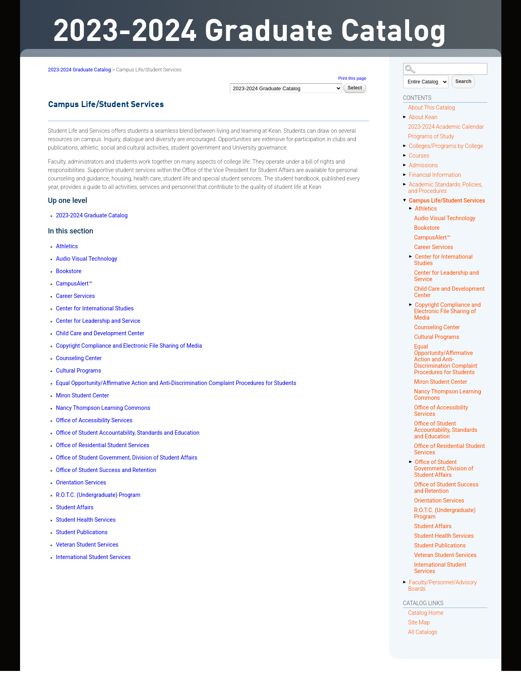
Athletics (426, 208)
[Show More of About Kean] (406, 117)
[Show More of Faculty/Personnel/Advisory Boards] (406, 582)
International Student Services (440, 567)
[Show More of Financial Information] (406, 175)
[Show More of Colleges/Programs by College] (406, 146)
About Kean (423, 117)
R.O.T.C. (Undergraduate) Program (445, 513)
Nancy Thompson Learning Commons (447, 394)
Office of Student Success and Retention (446, 487)
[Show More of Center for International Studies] (412, 256)
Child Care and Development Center (449, 292)
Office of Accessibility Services (441, 410)
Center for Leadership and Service (446, 275)
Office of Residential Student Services (449, 449)
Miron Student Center (440, 382)
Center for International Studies (443, 259)
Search (463, 81)
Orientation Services (439, 500)
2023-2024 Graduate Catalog (79, 70)
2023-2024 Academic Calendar (446, 127)
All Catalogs (423, 632)
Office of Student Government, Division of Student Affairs (444, 468)
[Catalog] (286, 88)
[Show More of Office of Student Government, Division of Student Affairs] (412, 462)
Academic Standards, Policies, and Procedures (445, 187)
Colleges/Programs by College (446, 146)
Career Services (433, 247)
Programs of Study (431, 136)
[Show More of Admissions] (406, 165)
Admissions (423, 165)
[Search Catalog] (445, 69)
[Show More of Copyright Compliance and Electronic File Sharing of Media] (412, 305)
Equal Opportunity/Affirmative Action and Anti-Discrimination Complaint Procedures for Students (445, 359)
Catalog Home (426, 613)
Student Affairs (433, 526)
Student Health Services (444, 536)
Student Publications (440, 545)
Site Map (419, 622)
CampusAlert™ (432, 237)
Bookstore (427, 228)
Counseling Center (437, 327)
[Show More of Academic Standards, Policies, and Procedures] (406, 184)
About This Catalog (431, 107)
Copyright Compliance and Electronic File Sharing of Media (447, 311)
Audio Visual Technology (445, 218)
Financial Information (435, 175)
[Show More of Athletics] (412, 208)
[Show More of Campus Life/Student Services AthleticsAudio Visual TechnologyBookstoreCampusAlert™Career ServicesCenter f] (406, 200)
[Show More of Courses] (406, 155)
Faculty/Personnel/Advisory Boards (442, 585)
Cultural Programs (436, 337)
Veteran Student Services (445, 555)
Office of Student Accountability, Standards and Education (446, 430)
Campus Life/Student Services (447, 200)
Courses (419, 155)
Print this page (352, 78)
